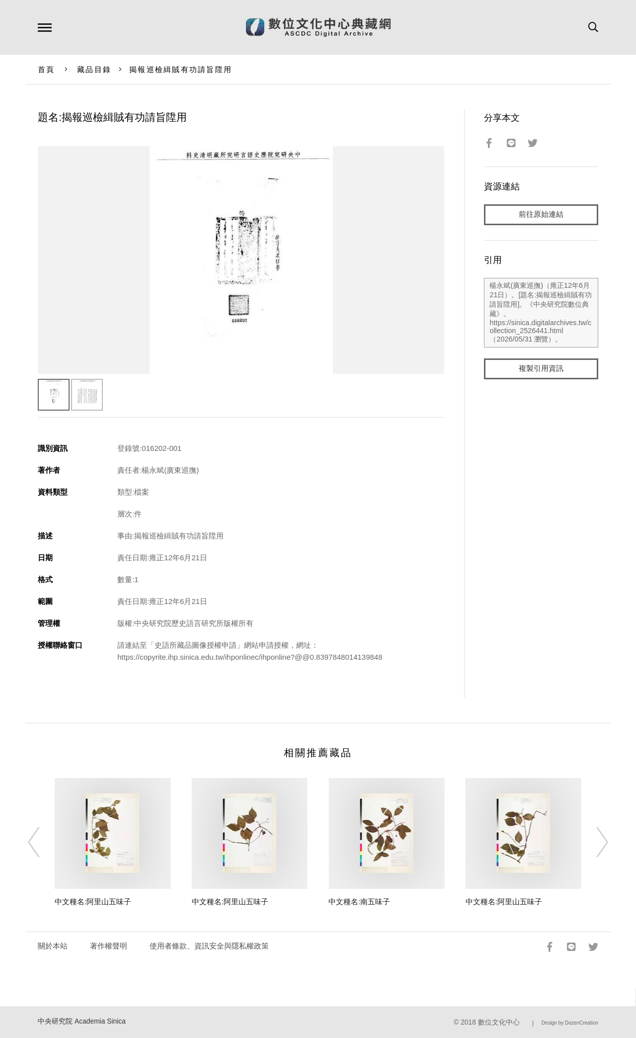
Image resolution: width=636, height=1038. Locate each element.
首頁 (46, 69)
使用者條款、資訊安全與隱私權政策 (209, 946)
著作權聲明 (108, 946)
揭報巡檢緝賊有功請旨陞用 (180, 69)
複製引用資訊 (541, 368)
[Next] (593, 842)
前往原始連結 (541, 214)
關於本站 (53, 946)
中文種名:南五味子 (359, 901)
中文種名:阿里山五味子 (93, 901)
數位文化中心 (499, 1022)
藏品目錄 (94, 69)
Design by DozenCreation (570, 1023)
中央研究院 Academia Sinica (82, 1021)
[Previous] (43, 842)
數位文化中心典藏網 (318, 27)
